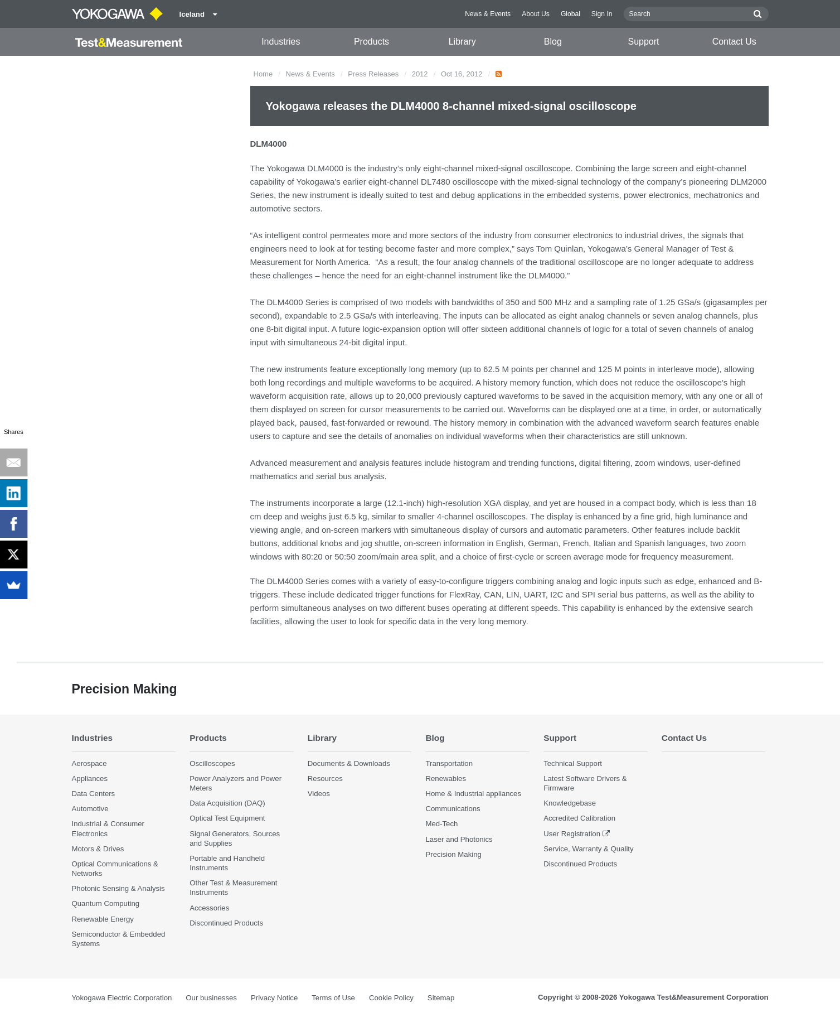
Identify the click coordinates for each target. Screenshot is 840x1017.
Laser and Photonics (458, 839)
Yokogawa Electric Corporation (122, 998)
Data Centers (93, 793)
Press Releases (373, 74)
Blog (553, 41)
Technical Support (572, 763)
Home (263, 74)
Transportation (449, 763)
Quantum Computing (106, 903)
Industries (280, 41)
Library (462, 41)
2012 (420, 74)
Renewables (445, 778)
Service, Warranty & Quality (588, 849)
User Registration (571, 834)
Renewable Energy (103, 919)
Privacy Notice (274, 998)
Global (570, 14)
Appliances (90, 778)
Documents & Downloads (349, 763)
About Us (536, 14)
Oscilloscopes (212, 763)
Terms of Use (333, 998)
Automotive (90, 808)
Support (643, 41)
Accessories (209, 908)
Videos (319, 793)
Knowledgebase (569, 803)
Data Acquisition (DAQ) (227, 803)
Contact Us (734, 41)
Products (371, 41)
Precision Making (453, 854)
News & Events (488, 14)
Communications (452, 808)
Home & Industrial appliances (473, 793)
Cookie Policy (391, 998)
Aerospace (89, 763)
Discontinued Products (226, 923)
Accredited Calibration (579, 818)
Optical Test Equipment (227, 818)
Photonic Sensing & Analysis (118, 888)
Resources (325, 778)
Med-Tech (441, 824)
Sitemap (441, 998)
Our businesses (211, 998)
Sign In (602, 14)
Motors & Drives (98, 849)
